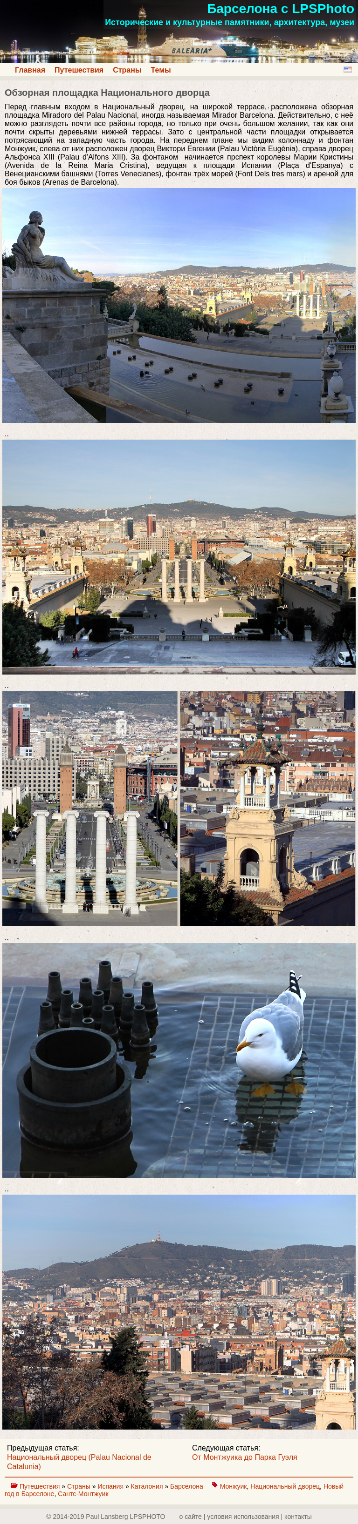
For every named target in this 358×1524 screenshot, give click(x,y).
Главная (30, 70)
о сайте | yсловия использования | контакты (245, 1516)
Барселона (187, 1486)
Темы (161, 70)
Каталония (148, 1486)
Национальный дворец (285, 1486)
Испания (111, 1486)
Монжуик (233, 1486)
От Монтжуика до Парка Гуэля (244, 1457)
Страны (127, 70)
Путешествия (79, 70)
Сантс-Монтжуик (83, 1493)
